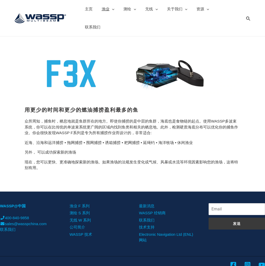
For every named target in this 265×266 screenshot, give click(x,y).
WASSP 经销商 (152, 195)
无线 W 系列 (80, 202)
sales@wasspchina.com (23, 205)
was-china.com (215, 258)
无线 (147, 9)
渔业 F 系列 (80, 188)
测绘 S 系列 (80, 195)
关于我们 (171, 9)
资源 (195, 9)
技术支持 (146, 209)
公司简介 (77, 209)
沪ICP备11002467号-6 (245, 258)
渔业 (106, 9)
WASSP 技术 (81, 216)
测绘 (126, 9)
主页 (88, 9)
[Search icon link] (248, 8)
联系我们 (217, 9)
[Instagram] (247, 247)
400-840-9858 (14, 199)
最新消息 (146, 188)
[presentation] (109, 9)
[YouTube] (262, 247)
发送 (237, 205)
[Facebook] (233, 247)
